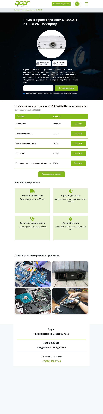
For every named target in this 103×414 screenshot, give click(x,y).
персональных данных (71, 93)
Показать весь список (51, 174)
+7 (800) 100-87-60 (51, 361)
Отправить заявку (66, 88)
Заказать (78, 124)
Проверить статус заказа (61, 4)
